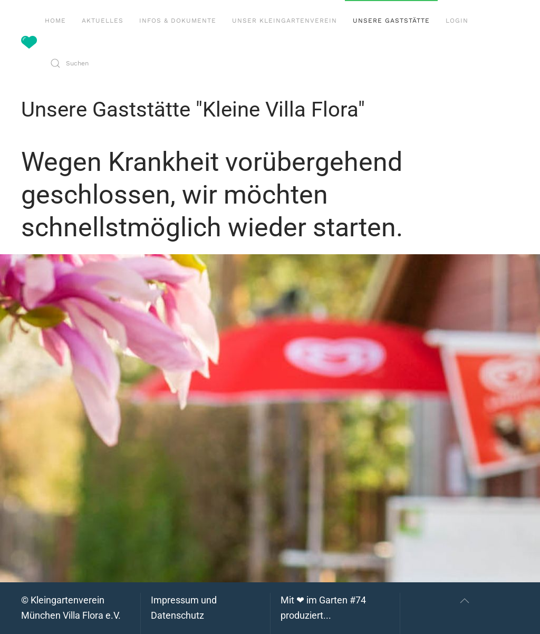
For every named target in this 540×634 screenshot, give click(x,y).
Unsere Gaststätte (391, 20)
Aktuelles (102, 20)
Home (55, 20)
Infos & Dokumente (177, 20)
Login (457, 20)
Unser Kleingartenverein (284, 20)
